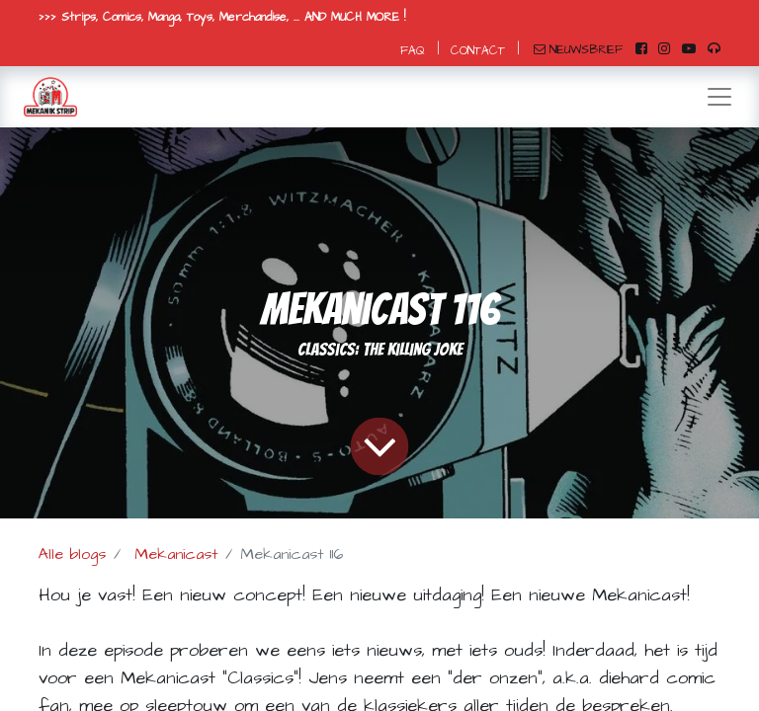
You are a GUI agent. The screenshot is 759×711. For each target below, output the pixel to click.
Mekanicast (175, 554)
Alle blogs (72, 554)
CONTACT (478, 50)
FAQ (412, 50)
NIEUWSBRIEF (578, 49)
